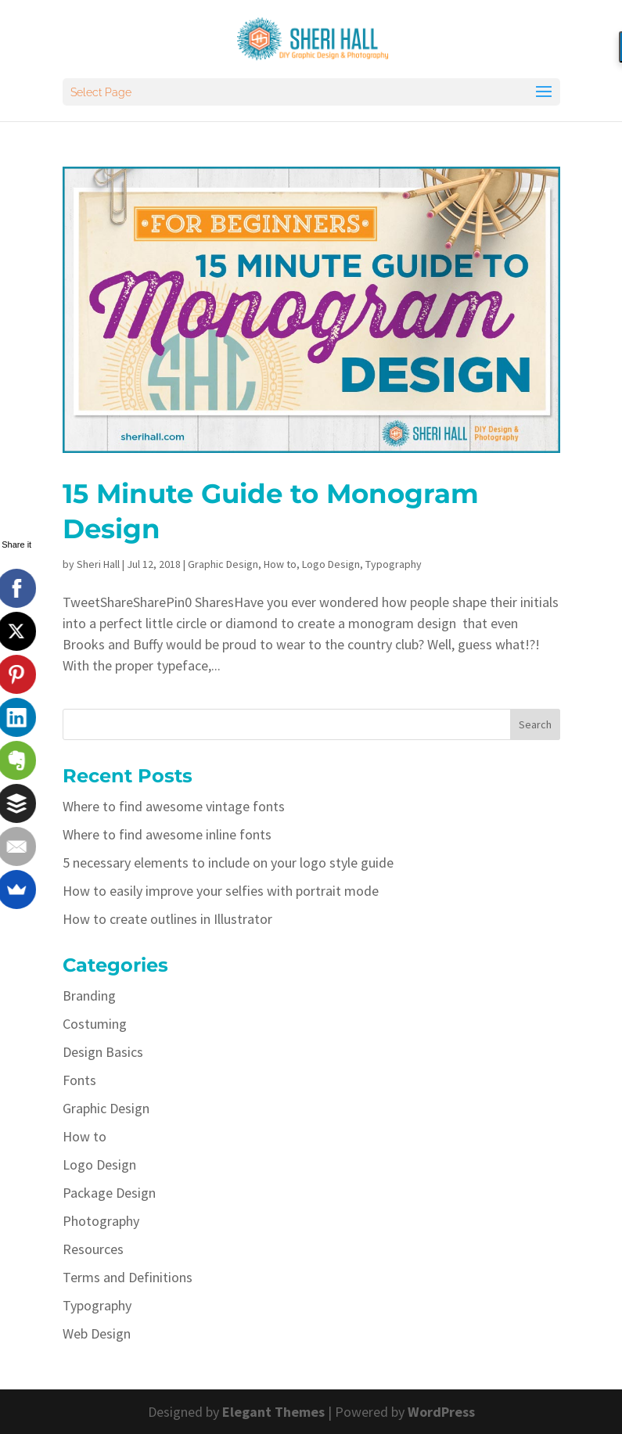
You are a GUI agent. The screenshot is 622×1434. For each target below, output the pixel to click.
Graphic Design (223, 564)
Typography (393, 564)
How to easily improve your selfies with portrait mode (221, 891)
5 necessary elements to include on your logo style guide (228, 863)
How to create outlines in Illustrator (167, 919)
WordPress (441, 1412)
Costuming (95, 1024)
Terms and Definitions (127, 1277)
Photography (101, 1221)
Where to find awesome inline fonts (167, 834)
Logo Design (331, 564)
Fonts (79, 1080)
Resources (93, 1249)
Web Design (97, 1333)
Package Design (109, 1193)
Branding (89, 996)
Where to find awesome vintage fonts (174, 806)
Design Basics (103, 1052)
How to (280, 564)
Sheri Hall (98, 564)
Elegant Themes (273, 1412)
